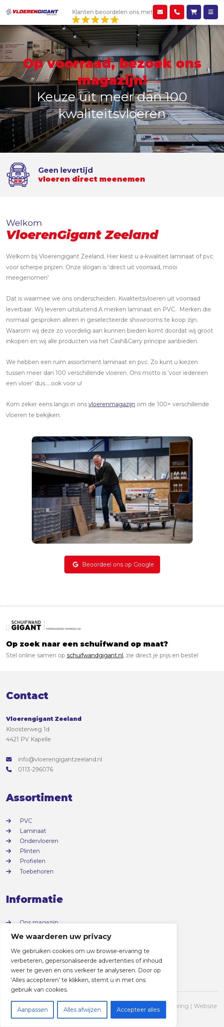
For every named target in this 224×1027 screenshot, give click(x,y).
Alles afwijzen (82, 1009)
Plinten (30, 851)
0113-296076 (29, 769)
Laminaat (33, 831)
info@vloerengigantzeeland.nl (54, 759)
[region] (88, 975)
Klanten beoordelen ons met (112, 16)
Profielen (32, 861)
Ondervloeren (39, 841)
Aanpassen (32, 1009)
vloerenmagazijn (111, 404)
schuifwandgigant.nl (95, 655)
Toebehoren (36, 871)
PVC (26, 820)
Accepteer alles (138, 1009)
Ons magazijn (39, 922)
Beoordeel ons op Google (112, 564)
